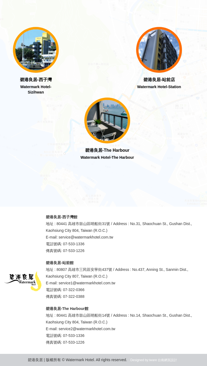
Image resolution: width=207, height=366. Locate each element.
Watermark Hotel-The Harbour (108, 157)
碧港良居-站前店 (158, 79)
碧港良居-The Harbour (108, 150)
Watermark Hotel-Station (158, 87)
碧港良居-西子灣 (36, 79)
